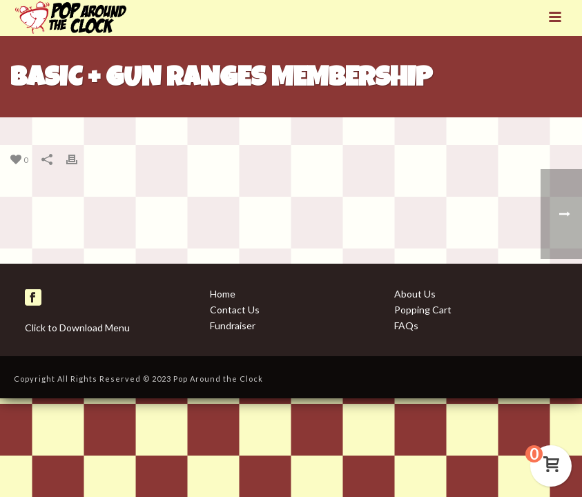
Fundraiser (232, 325)
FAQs (406, 325)
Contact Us (235, 309)
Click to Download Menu (77, 327)
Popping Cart (423, 309)
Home (222, 294)
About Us (415, 294)
